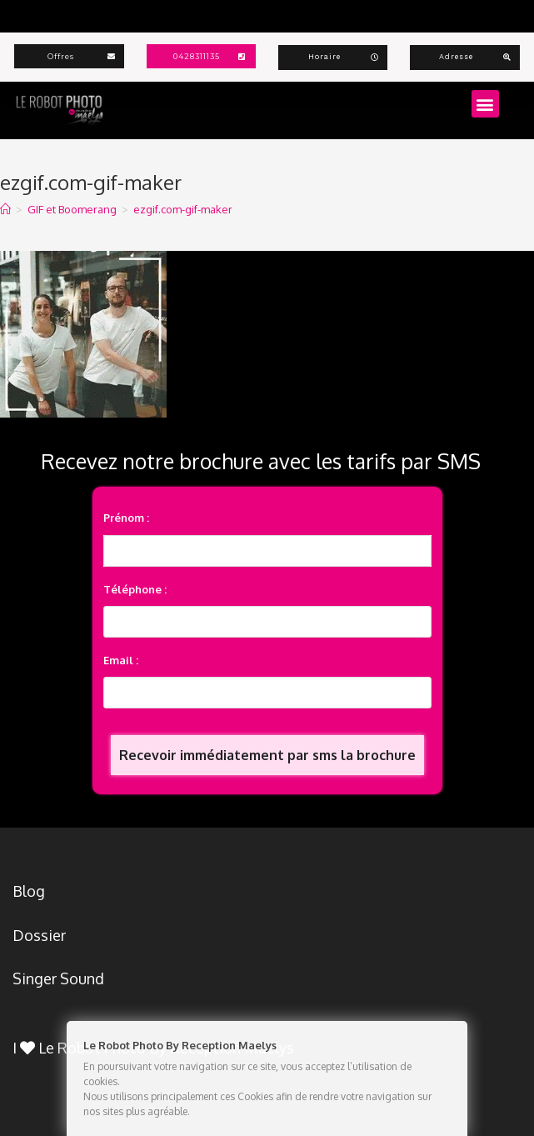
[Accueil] (5, 209)
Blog (28, 891)
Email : (120, 660)
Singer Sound (58, 978)
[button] (485, 104)
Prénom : (126, 517)
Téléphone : (135, 589)
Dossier (39, 935)
